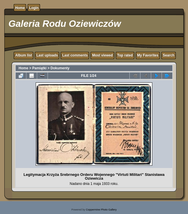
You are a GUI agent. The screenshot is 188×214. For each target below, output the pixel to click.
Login (34, 8)
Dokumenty (59, 68)
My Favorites (147, 55)
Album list (23, 55)
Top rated (125, 55)
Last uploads (47, 55)
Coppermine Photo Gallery (101, 209)
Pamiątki (39, 68)
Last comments (75, 55)
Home (20, 8)
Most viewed (102, 55)
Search (168, 55)
